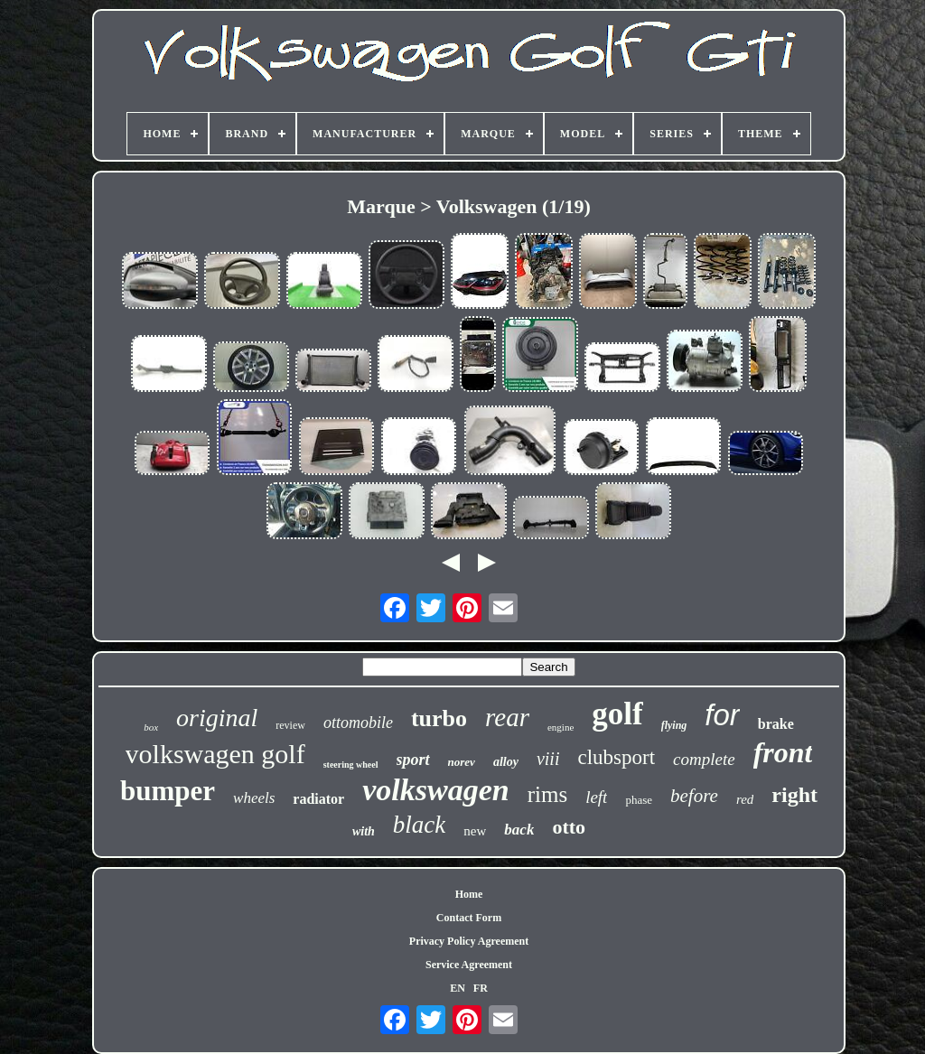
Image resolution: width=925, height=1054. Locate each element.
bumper (167, 791)
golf (617, 714)
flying (674, 725)
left (596, 797)
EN (457, 988)
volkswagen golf (215, 754)
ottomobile (358, 723)
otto (568, 827)
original (216, 718)
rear (507, 717)
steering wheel (350, 765)
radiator (318, 799)
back (519, 829)
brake (776, 724)
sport (413, 760)
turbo (439, 718)
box (151, 727)
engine (560, 727)
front (783, 752)
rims (547, 794)
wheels (254, 798)
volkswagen (435, 790)
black (419, 824)
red (744, 799)
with (363, 831)
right (794, 795)
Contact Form (468, 917)
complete (704, 759)
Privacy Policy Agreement (468, 941)
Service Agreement (468, 964)
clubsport (616, 757)
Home (469, 894)
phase (638, 800)
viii (548, 759)
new (474, 831)
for (722, 715)
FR (480, 988)
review (290, 725)
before (694, 796)
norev (461, 762)
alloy (506, 762)
